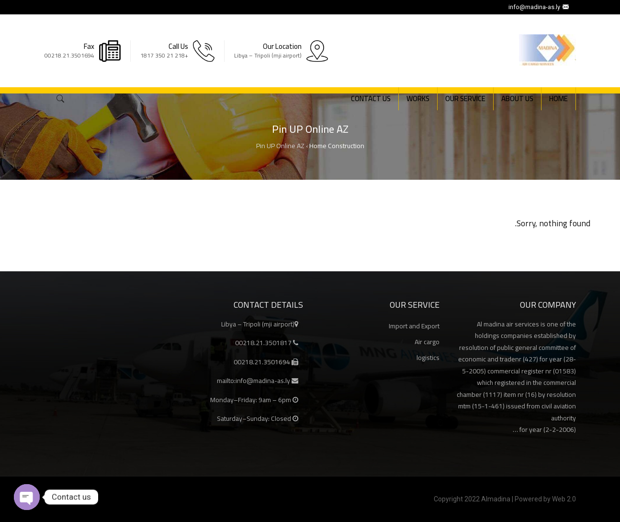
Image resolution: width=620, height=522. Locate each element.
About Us (517, 98)
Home (558, 98)
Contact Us (371, 98)
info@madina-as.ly (539, 7)
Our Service (465, 98)
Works (417, 98)
